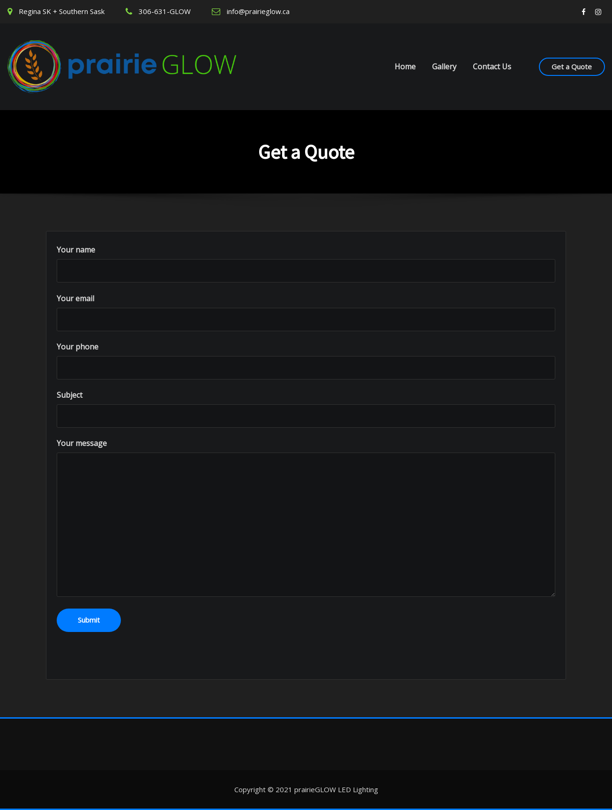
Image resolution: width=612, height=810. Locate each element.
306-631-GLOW (165, 11)
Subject (306, 409)
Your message (306, 517)
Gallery (444, 66)
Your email (306, 312)
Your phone (306, 360)
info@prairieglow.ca (258, 11)
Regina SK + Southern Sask (61, 11)
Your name (306, 263)
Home (405, 66)
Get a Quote (572, 66)
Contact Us (492, 66)
